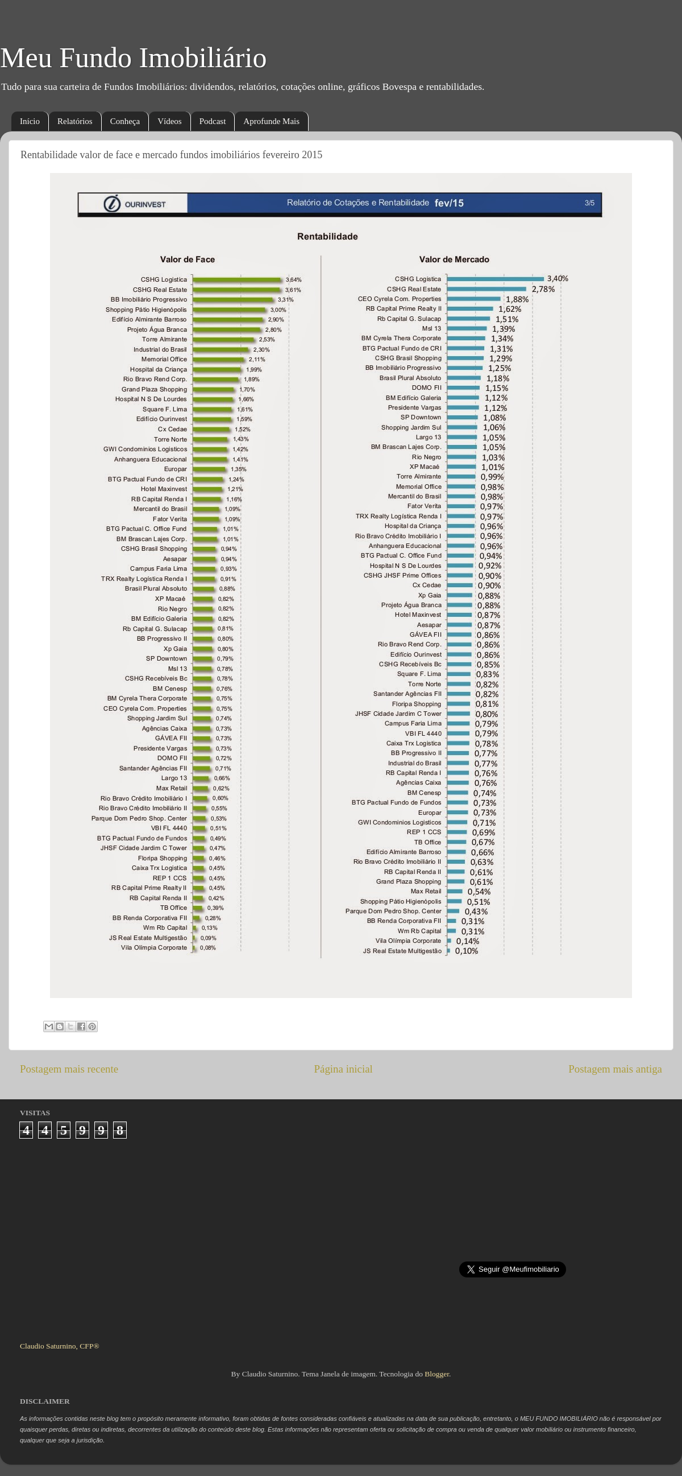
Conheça (125, 121)
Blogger (437, 1374)
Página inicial (343, 1069)
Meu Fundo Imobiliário (133, 57)
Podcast (212, 121)
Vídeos (169, 121)
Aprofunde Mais (271, 121)
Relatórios (75, 121)
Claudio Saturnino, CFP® (59, 1346)
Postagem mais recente (69, 1069)
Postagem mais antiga (615, 1069)
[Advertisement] (341, 1235)
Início (30, 121)
